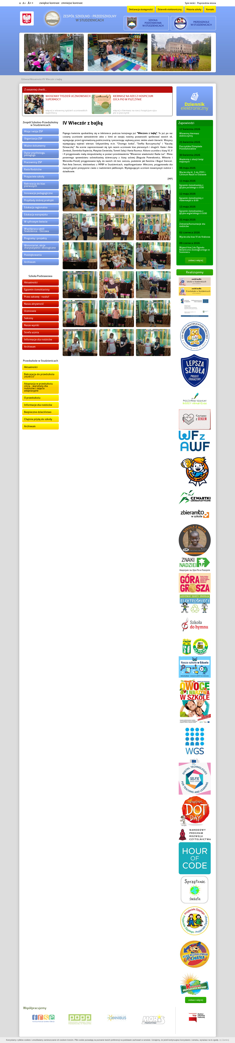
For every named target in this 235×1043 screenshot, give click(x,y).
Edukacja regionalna (35, 207)
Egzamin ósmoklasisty (37, 289)
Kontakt (210, 9)
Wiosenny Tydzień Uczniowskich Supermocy (68, 98)
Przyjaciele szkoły (34, 176)
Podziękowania (33, 255)
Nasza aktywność (34, 303)
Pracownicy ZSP (33, 162)
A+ (24, 3)
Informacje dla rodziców (38, 339)
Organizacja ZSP (33, 138)
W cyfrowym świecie (35, 221)
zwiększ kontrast (49, 3)
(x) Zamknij (224, 1040)
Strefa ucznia (31, 332)
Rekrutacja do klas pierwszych (34, 185)
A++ (31, 3)
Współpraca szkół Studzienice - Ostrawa (36, 230)
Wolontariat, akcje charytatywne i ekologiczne (40, 246)
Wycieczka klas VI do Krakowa (194, 236)
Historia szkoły (193, 9)
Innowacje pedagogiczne (38, 193)
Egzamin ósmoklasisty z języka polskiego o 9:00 (191, 186)
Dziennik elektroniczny (170, 9)
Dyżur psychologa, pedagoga (34, 154)
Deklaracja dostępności (141, 9)
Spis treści (190, 3)
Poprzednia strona (206, 3)
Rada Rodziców (33, 169)
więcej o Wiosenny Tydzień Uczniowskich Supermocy (66, 111)
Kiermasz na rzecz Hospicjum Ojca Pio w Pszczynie (133, 98)
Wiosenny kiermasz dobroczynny (189, 134)
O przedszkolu (32, 397)
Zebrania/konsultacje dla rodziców (192, 225)
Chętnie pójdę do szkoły (38, 419)
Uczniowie (30, 311)
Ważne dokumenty (34, 145)
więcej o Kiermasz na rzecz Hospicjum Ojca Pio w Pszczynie (135, 111)
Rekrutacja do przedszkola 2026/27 (39, 375)
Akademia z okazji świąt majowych (191, 160)
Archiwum (29, 262)
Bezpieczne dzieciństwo (37, 412)
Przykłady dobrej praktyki (39, 200)
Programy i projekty (35, 238)
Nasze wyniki (31, 325)
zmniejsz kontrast (72, 3)
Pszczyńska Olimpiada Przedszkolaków (190, 147)
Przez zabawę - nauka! (36, 296)
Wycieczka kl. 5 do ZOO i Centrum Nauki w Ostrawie (192, 173)
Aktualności (36, 79)
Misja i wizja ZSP (33, 131)
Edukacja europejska (36, 214)
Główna (25, 79)
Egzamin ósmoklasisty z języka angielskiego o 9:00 (193, 212)
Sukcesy (28, 318)
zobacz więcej (195, 260)
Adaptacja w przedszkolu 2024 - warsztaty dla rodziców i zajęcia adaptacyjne (38, 387)
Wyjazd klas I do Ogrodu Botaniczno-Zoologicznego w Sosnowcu (194, 250)
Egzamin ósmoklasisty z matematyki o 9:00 (191, 199)
